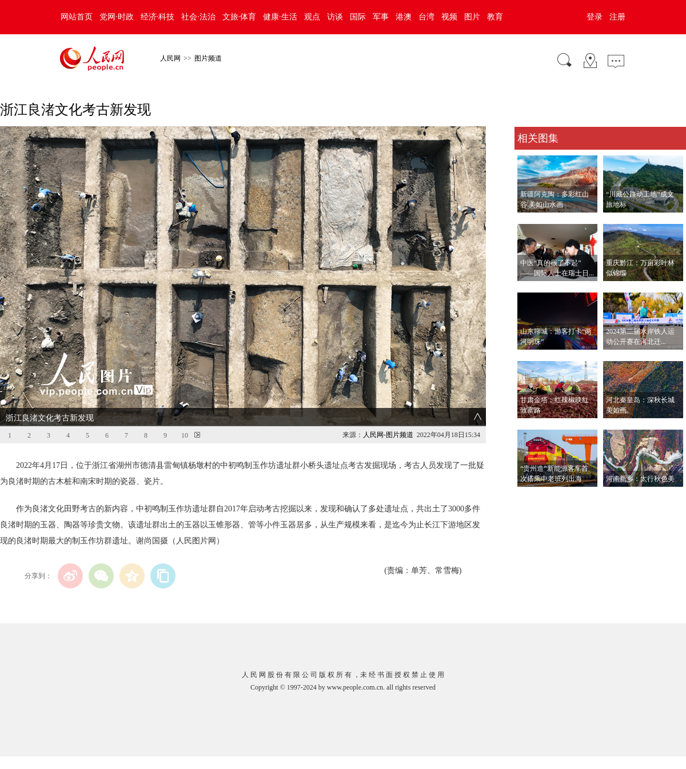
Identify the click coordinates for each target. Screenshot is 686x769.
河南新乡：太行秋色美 (640, 479)
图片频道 (208, 58)
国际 (358, 17)
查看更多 (530, 498)
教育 (495, 17)
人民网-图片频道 (388, 435)
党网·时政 (116, 17)
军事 (381, 17)
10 (184, 435)
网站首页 (77, 17)
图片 (472, 17)
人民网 (170, 58)
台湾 (426, 17)
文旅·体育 (239, 17)
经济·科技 (158, 17)
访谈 (335, 17)
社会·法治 (198, 17)
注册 (617, 17)
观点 (312, 17)
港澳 (404, 17)
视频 (449, 17)
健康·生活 (280, 17)
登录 (595, 17)
